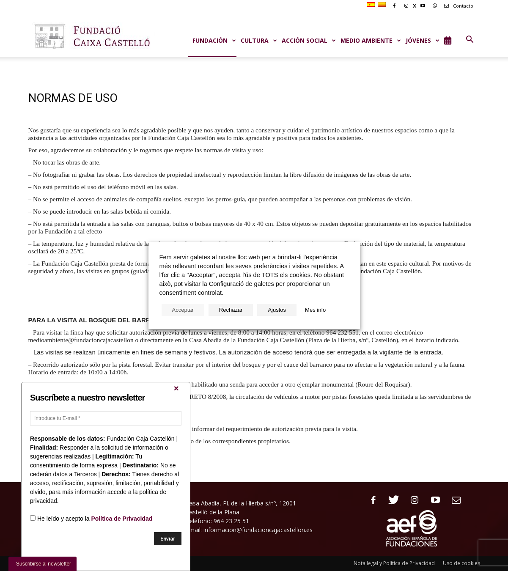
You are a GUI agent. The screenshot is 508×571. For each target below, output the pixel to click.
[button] (470, 40)
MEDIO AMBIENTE (370, 40)
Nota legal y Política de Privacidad (394, 563)
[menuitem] (372, 5)
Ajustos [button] (277, 310)
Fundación (214, 40)
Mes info (315, 310)
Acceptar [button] (183, 310)
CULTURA (259, 40)
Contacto (457, 6)
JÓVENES (423, 40)
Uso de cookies (461, 563)
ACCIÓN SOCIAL (309, 40)
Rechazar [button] (231, 310)
